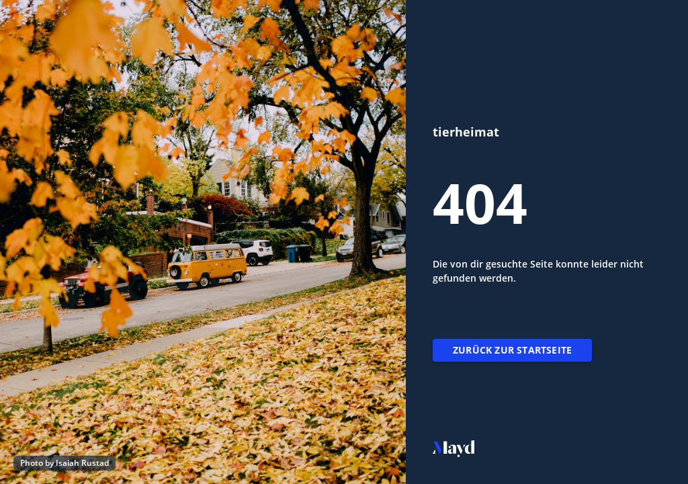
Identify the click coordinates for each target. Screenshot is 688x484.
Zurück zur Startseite (512, 350)
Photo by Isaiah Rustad (64, 463)
